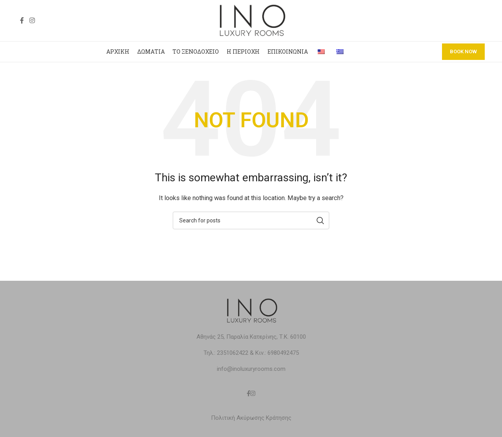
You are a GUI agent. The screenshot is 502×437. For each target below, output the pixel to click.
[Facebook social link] (22, 20)
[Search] (251, 220)
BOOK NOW (463, 51)
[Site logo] (251, 19)
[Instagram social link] (32, 20)
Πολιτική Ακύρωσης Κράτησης (251, 417)
